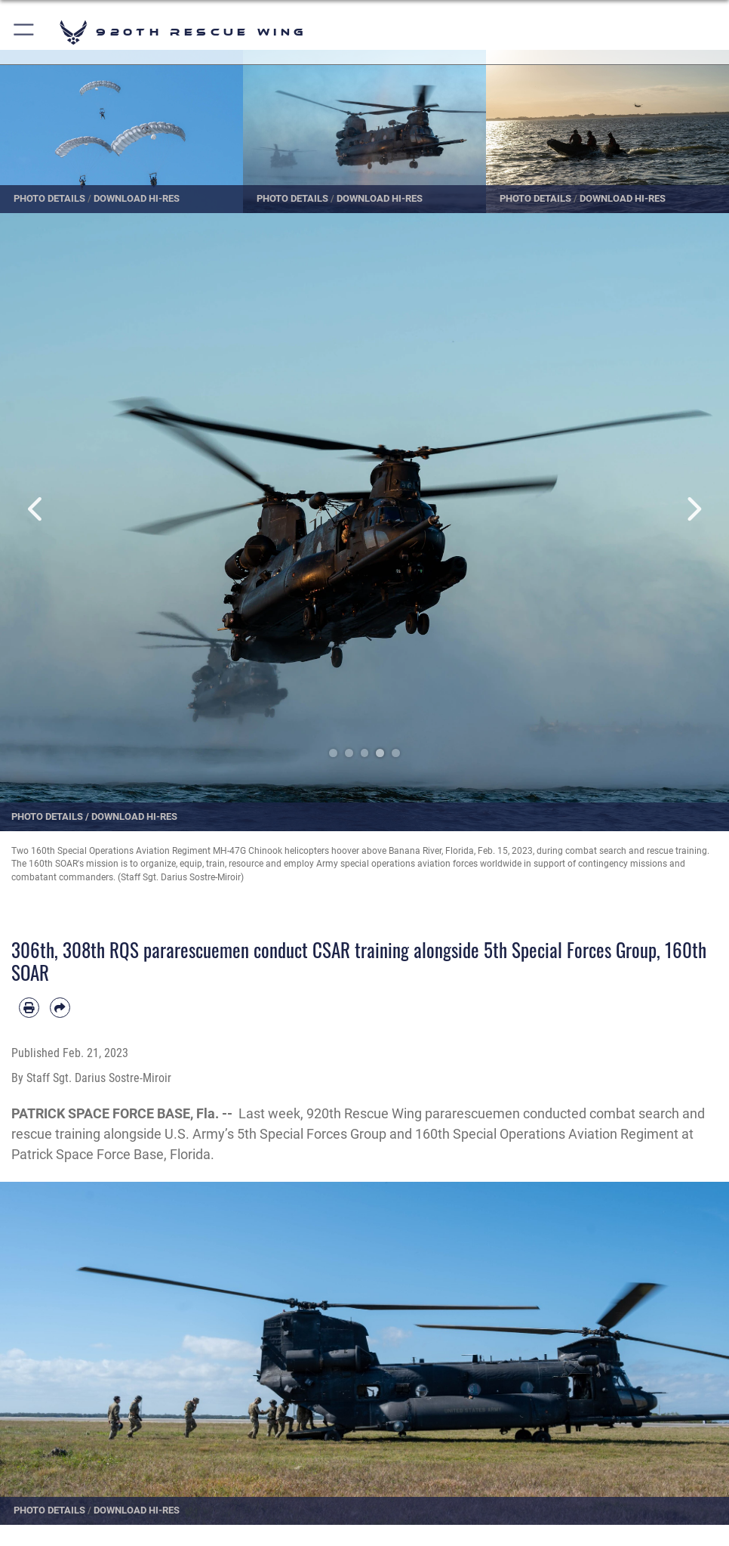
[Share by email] (60, 1007)
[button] (24, 32)
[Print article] (29, 1007)
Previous (36, 509)
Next (692, 509)
